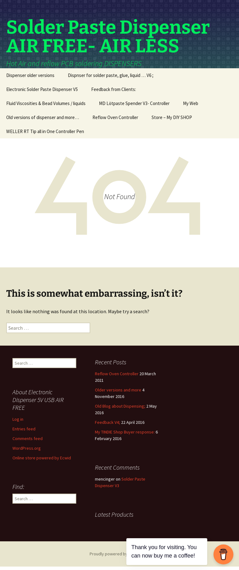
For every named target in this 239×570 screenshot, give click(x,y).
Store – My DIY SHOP (172, 121)
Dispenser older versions (30, 79)
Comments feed (27, 442)
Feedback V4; (107, 426)
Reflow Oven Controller (115, 121)
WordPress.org (26, 451)
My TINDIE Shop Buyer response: (125, 435)
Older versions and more (118, 393)
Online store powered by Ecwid (41, 461)
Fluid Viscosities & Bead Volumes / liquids (46, 107)
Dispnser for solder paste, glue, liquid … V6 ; (110, 79)
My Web (190, 107)
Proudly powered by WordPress (119, 557)
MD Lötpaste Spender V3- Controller (134, 107)
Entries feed (23, 432)
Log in (17, 422)
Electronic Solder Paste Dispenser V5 (42, 93)
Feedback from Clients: (113, 93)
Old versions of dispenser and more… (42, 121)
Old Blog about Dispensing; (120, 409)
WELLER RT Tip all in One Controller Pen (45, 135)
